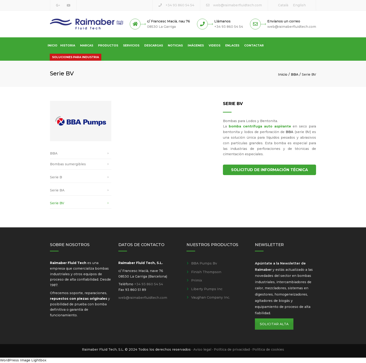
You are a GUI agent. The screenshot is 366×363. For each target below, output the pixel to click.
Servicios (131, 45)
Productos (108, 45)
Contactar (254, 45)
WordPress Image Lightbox (23, 360)
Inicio (52, 45)
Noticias (175, 45)
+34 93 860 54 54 (179, 5)
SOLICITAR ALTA (274, 324)
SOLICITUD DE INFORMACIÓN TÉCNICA (269, 170)
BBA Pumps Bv (204, 263)
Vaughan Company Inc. (210, 297)
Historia (67, 45)
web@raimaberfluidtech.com (237, 5)
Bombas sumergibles (68, 164)
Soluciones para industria (75, 57)
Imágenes (196, 45)
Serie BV (57, 203)
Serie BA (57, 190)
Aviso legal (202, 349)
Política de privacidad (232, 349)
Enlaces (232, 45)
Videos (214, 45)
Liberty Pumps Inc (206, 289)
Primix (196, 280)
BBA (294, 74)
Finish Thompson (206, 272)
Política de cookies (268, 349)
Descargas (153, 45)
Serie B (56, 177)
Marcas (86, 45)
